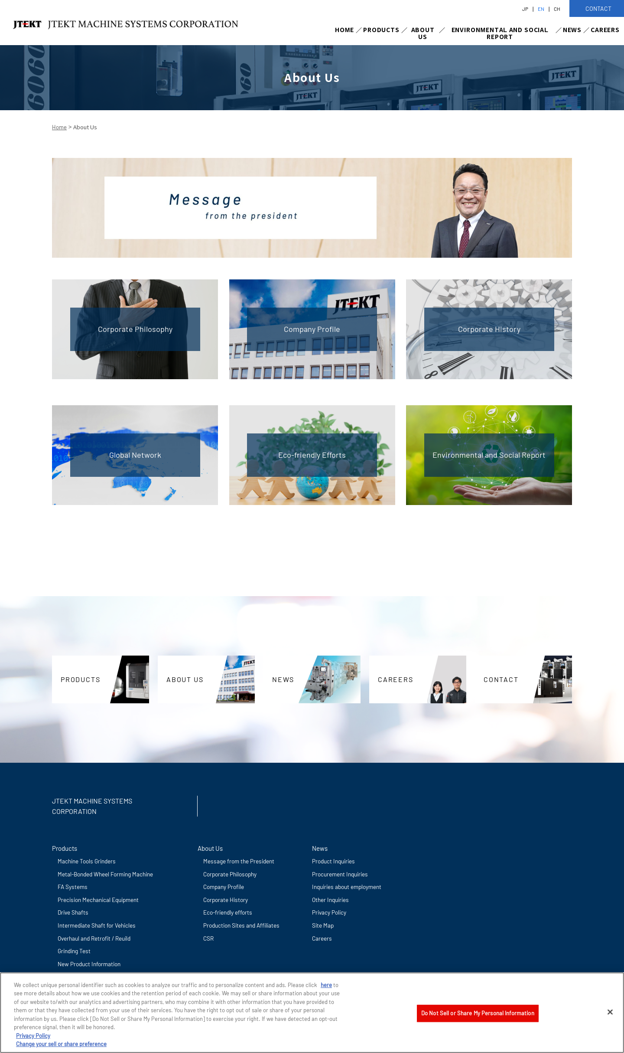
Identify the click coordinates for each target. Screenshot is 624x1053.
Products (64, 848)
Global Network (135, 454)
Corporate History (489, 329)
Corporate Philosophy (135, 329)
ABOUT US (423, 33)
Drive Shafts (73, 912)
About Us (210, 848)
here (326, 984)
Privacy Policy (329, 912)
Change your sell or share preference (61, 1044)
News (320, 848)
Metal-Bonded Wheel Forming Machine (105, 874)
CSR (208, 938)
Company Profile (312, 329)
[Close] (610, 1012)
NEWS (572, 29)
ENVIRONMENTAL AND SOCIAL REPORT (500, 33)
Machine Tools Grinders (87, 861)
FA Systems (73, 886)
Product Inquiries (333, 861)
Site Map (323, 925)
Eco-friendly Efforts (312, 454)
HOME (344, 29)
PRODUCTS (381, 29)
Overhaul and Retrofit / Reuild (94, 938)
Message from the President (238, 861)
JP (525, 9)
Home (59, 127)
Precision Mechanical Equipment (98, 899)
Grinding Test (74, 951)
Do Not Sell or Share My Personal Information (477, 1013)
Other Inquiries (330, 899)
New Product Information (89, 964)
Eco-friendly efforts (227, 912)
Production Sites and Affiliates (241, 925)
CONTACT (501, 679)
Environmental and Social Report (489, 454)
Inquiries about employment (346, 886)
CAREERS (605, 29)
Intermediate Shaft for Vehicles (97, 925)
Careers (322, 938)
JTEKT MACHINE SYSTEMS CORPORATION (92, 806)
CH (557, 9)
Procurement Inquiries (340, 874)
